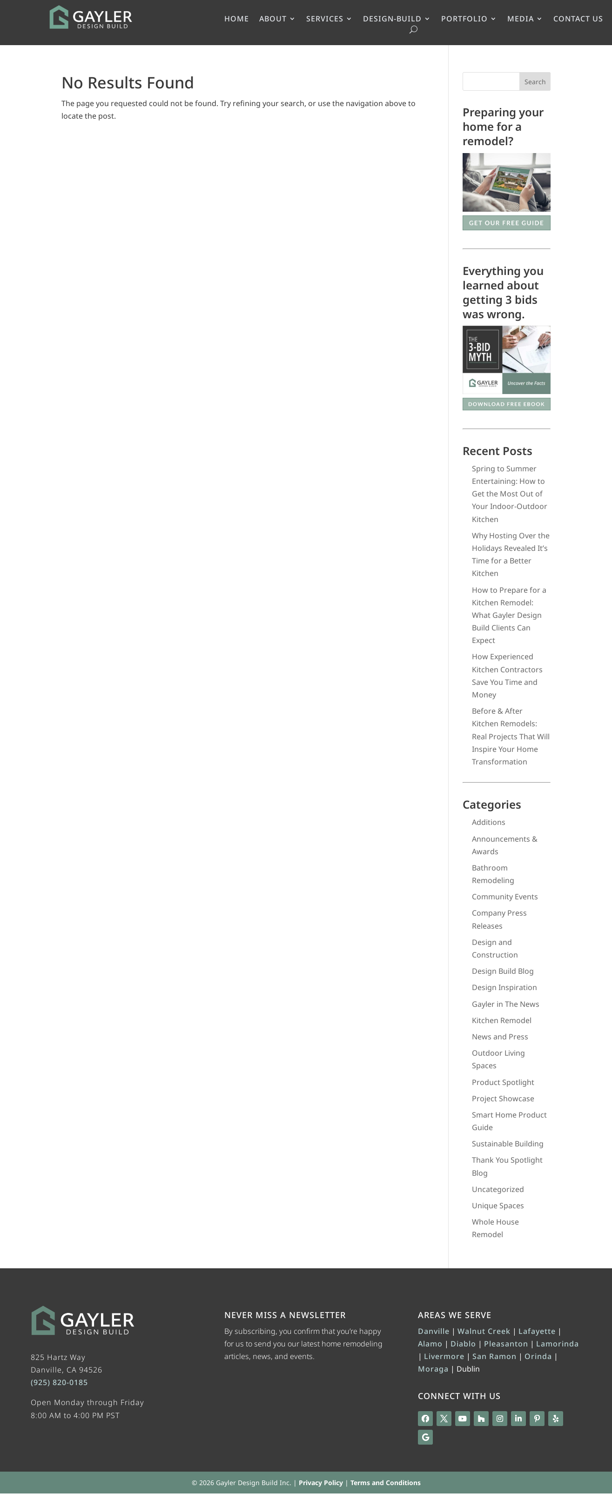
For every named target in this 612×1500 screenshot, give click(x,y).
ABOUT (273, 19)
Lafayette (537, 1331)
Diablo (463, 1344)
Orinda (538, 1356)
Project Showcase (503, 1098)
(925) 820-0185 (59, 1382)
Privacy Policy (321, 1482)
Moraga (433, 1369)
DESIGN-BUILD (392, 19)
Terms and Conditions (385, 1482)
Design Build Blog (503, 971)
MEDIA (520, 19)
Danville (434, 1331)
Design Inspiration (504, 987)
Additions (488, 822)
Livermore (444, 1356)
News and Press (500, 1036)
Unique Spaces (498, 1205)
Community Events (505, 896)
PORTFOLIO (464, 19)
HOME (236, 19)
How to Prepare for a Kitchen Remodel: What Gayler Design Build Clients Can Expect (509, 615)
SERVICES (324, 19)
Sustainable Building (508, 1143)
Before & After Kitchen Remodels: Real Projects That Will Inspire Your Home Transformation (511, 736)
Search (535, 81)
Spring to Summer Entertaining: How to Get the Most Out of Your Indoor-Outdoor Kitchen (509, 493)
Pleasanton (506, 1344)
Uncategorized (498, 1189)
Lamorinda (557, 1344)
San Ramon (494, 1356)
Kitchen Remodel (501, 1020)
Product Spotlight (503, 1082)
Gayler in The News (505, 1004)
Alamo (430, 1344)
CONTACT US (578, 19)
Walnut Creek (484, 1331)
